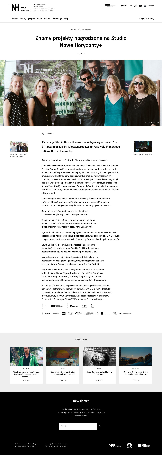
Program (31, 19)
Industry (47, 19)
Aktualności (76, 29)
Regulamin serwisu (60, 446)
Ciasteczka (49, 446)
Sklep (66, 19)
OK (100, 426)
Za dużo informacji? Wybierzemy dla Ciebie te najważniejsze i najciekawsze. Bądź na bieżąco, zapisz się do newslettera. (81, 412)
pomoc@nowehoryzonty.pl (24, 446)
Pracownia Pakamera (59, 444)
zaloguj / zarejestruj (146, 19)
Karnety (23, 19)
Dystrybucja (57, 19)
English (151, 6)
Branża (88, 29)
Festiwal (15, 19)
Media (39, 19)
